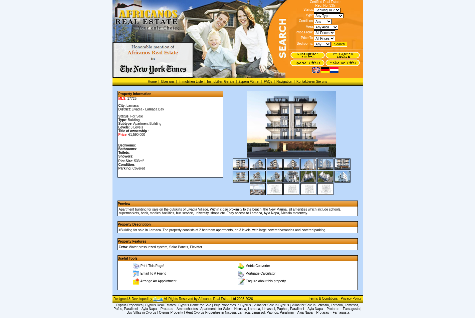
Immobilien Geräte (220, 81)
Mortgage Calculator (260, 273)
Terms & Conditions (323, 298)
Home (152, 81)
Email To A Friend (154, 273)
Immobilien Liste (191, 81)
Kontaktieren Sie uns (311, 81)
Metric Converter (257, 266)
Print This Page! (152, 266)
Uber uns (168, 81)
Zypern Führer (248, 81)
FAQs (268, 81)
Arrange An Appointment (158, 281)
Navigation (284, 81)
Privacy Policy (351, 298)
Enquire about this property (266, 281)
